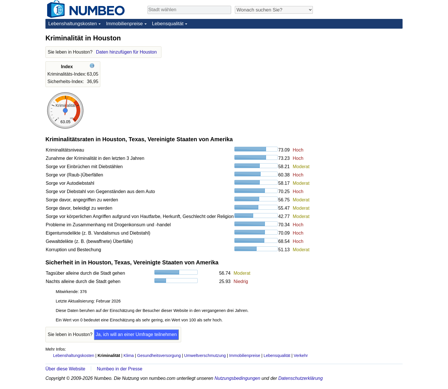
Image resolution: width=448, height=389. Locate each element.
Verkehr (301, 355)
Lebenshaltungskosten (72, 23)
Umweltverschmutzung (205, 355)
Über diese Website (65, 368)
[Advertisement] (360, 69)
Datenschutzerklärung (300, 378)
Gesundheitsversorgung (159, 355)
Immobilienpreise (124, 23)
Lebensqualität (168, 23)
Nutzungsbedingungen (237, 378)
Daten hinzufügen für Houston (126, 52)
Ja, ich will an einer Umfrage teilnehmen (136, 334)
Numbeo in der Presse (119, 368)
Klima (128, 355)
